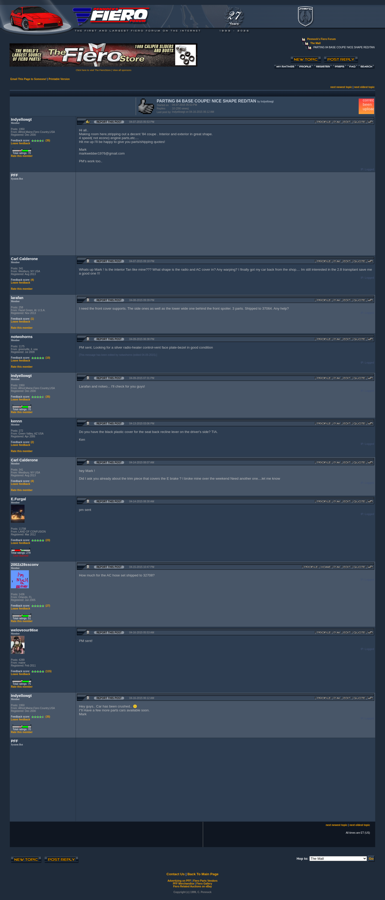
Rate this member (22, 156)
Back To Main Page (202, 874)
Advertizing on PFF (179, 880)
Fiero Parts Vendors (205, 880)
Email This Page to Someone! (28, 79)
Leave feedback (20, 143)
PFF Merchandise (183, 883)
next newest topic (341, 87)
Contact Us (175, 874)
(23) (47, 540)
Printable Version (59, 79)
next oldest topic (364, 87)
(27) (47, 605)
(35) (47, 140)
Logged (369, 169)
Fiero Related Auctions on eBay (192, 886)
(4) (32, 279)
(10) (47, 357)
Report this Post (109, 121)
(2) (32, 442)
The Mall (315, 43)
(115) (48, 671)
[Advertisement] (71, 106)
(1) (32, 318)
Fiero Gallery (204, 883)
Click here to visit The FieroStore (93, 70)
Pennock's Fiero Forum (321, 39)
